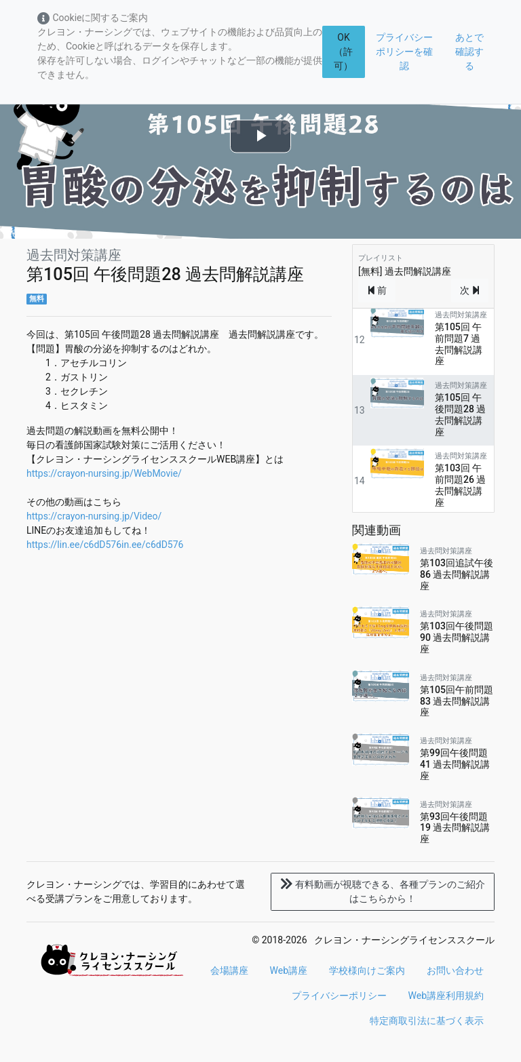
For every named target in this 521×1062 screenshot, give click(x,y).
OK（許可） (343, 51)
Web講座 (289, 970)
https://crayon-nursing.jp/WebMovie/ (104, 473)
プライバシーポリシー (339, 995)
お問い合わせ (455, 970)
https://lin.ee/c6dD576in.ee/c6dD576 (104, 544)
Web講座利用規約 (446, 995)
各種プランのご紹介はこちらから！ (382, 891)
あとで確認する (469, 51)
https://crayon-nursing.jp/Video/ (93, 516)
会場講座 (229, 970)
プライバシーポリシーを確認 (404, 51)
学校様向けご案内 (367, 970)
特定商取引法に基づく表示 (427, 1020)
